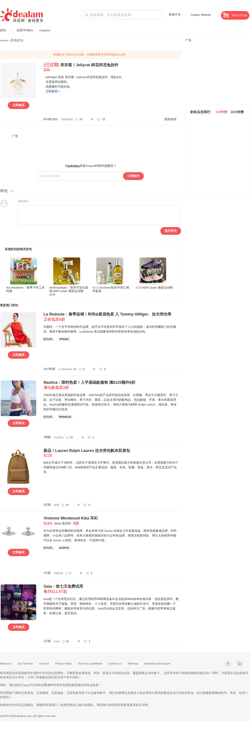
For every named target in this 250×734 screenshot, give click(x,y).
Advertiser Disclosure (157, 663)
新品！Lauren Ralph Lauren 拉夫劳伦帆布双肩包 (112, 453)
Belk (56, 505)
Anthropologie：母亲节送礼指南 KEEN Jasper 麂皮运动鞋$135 (68, 291)
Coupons (46, 30)
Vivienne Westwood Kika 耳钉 (112, 521)
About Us (5, 663)
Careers (44, 663)
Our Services (25, 663)
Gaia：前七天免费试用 (112, 589)
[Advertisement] (90, 148)
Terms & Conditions (90, 663)
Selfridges (67, 119)
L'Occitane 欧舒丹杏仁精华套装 (110, 289)
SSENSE (58, 573)
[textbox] (122, 15)
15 (65, 505)
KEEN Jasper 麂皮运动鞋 (154, 287)
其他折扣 (16, 40)
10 (78, 119)
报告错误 (170, 119)
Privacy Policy (63, 663)
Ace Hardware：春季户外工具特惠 (25, 289)
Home (4, 40)
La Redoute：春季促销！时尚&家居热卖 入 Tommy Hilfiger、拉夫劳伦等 (112, 317)
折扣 (5, 30)
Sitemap (133, 663)
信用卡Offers (25, 30)
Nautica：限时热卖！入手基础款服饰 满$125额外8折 (112, 385)
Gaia (56, 641)
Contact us (115, 663)
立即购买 (18, 105)
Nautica (58, 437)
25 (69, 437)
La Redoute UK (68, 369)
